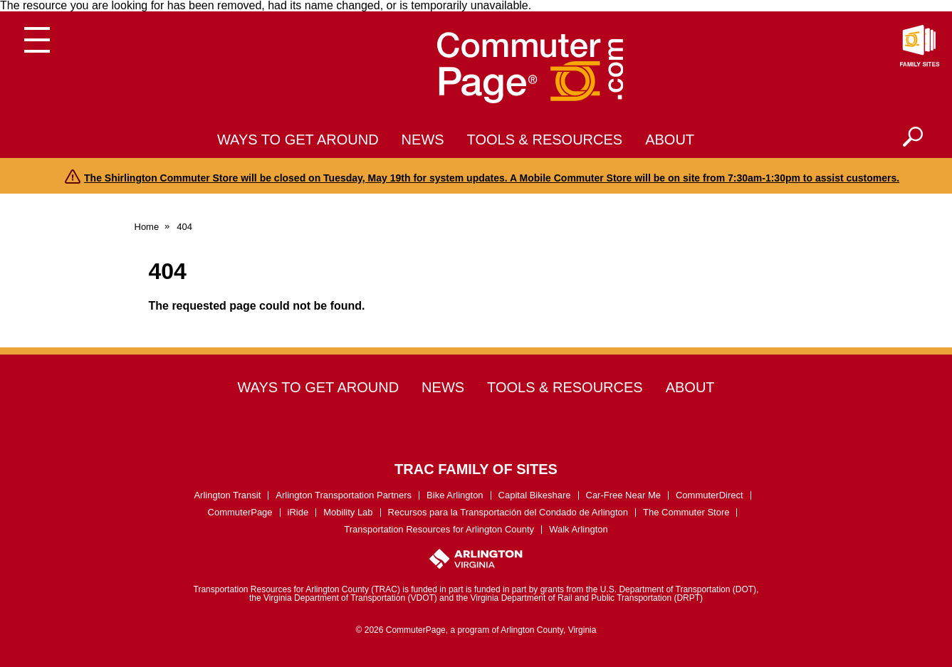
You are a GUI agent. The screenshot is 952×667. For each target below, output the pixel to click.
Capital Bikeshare (534, 495)
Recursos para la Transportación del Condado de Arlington (508, 512)
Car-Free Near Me (623, 495)
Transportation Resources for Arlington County (439, 529)
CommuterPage (240, 512)
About (669, 139)
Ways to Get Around (298, 139)
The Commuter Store (686, 512)
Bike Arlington (455, 495)
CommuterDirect (709, 495)
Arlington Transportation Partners (344, 495)
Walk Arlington (578, 529)
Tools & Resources (545, 139)
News (423, 139)
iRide (298, 512)
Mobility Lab (347, 512)
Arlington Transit (227, 495)
